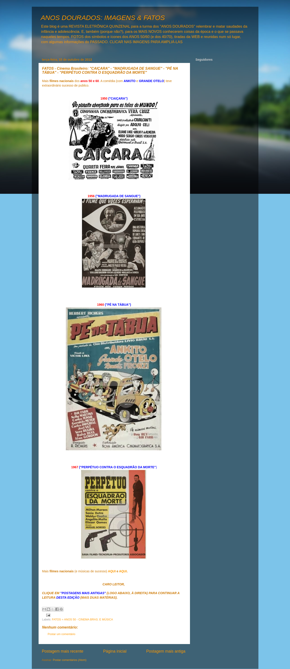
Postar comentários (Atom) (70, 660)
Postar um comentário (61, 634)
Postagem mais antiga (165, 651)
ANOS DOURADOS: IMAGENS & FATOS (103, 17)
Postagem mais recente (62, 651)
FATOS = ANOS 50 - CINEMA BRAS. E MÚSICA (82, 619)
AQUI (112, 571)
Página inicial (114, 651)
